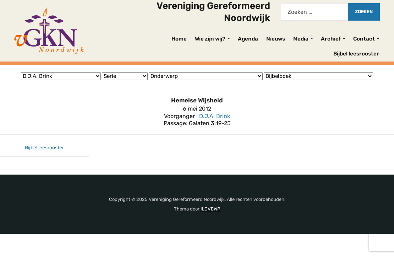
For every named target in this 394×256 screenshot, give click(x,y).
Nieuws (275, 39)
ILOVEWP (210, 209)
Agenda (248, 39)
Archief (331, 39)
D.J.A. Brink (214, 116)
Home (179, 39)
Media (300, 39)
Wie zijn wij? (210, 39)
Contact (364, 39)
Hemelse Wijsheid (197, 100)
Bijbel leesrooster (356, 53)
